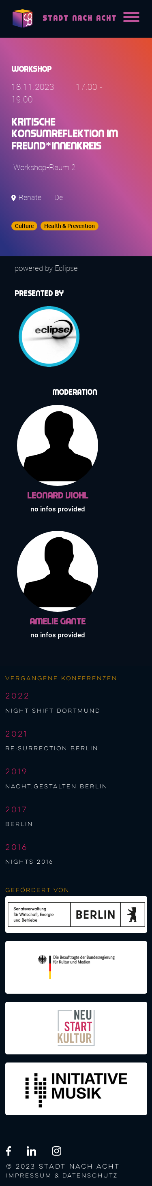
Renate (30, 197)
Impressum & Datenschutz (62, 1175)
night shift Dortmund (53, 711)
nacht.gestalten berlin (56, 786)
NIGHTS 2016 (29, 862)
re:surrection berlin (51, 748)
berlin (19, 824)
